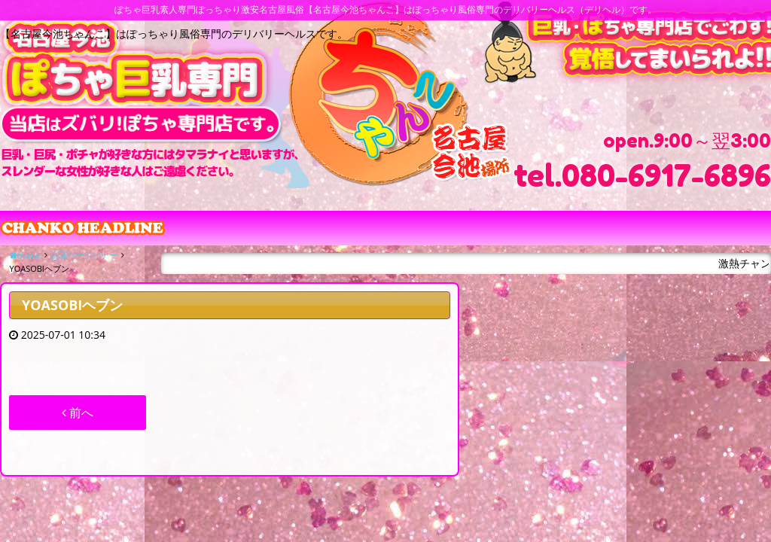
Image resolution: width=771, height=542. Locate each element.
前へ (77, 412)
